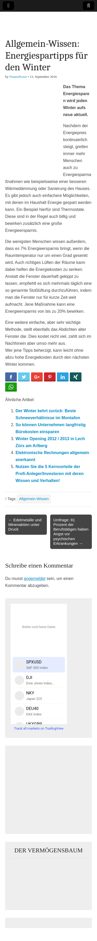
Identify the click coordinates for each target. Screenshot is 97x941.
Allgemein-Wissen (34, 499)
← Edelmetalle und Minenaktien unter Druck (24, 524)
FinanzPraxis (18, 77)
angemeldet (35, 578)
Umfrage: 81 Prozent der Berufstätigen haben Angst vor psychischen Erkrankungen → (70, 532)
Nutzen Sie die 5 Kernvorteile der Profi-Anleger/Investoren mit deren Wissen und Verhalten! (50, 473)
